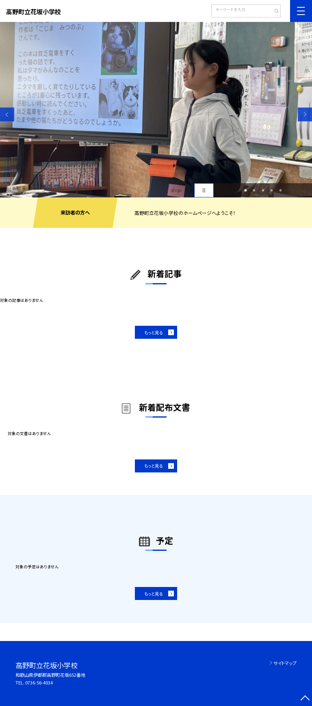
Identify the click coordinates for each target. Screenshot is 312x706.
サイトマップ (285, 663)
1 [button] (245, 190)
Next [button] (305, 114)
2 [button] (254, 190)
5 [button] (280, 190)
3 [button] (263, 190)
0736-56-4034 (39, 682)
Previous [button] (7, 114)
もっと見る (153, 332)
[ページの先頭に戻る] (305, 699)
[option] (156, 109)
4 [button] (272, 190)
